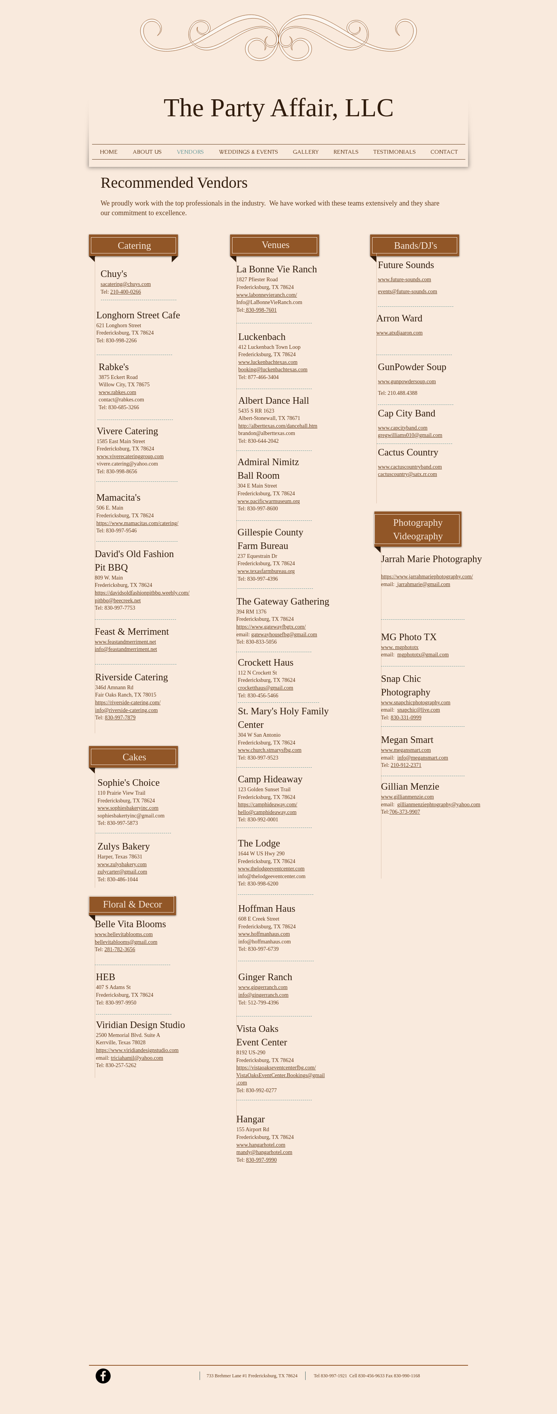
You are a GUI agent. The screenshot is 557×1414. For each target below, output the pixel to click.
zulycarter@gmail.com (122, 872)
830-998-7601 (261, 310)
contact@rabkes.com (121, 400)
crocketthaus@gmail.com (265, 688)
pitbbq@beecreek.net (118, 600)
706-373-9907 (405, 812)
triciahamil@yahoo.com (137, 1058)
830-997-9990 (261, 1160)
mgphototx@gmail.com (423, 655)
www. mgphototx (400, 647)
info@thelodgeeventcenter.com (272, 876)
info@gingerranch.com (263, 995)
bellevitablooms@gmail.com (126, 942)
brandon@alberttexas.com (266, 433)
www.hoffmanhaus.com (264, 934)
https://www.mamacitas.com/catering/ (137, 523)
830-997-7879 (120, 718)
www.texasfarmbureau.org (266, 571)
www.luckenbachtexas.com (267, 362)
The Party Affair (248, 107)
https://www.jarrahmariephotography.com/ (427, 577)
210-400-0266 (125, 292)
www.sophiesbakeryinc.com (128, 808)
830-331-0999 (406, 718)
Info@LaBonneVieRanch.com (269, 302)
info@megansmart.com (422, 758)
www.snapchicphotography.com (415, 702)
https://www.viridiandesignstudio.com (137, 1050)
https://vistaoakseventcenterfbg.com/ (276, 1068)
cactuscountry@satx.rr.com (407, 474)
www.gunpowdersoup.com (407, 381)
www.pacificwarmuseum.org (268, 501)
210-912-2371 (406, 765)
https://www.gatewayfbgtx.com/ (271, 627)
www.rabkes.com (117, 392)
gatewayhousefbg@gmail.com (284, 634)
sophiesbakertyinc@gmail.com (130, 816)
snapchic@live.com (418, 710)
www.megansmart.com (406, 750)
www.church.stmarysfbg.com (269, 750)
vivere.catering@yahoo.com (127, 464)
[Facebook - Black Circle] (103, 1375)
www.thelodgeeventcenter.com (271, 869)
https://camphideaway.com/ (267, 804)
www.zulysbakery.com (122, 864)
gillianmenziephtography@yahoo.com (438, 804)
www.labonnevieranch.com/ (266, 295)
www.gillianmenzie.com (407, 797)
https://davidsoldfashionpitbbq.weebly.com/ (142, 593)
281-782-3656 (119, 949)
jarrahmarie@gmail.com (423, 584)
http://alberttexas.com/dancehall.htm (278, 426)
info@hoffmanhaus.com (264, 942)
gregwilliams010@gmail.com (410, 435)
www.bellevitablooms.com (124, 934)
